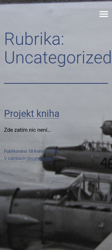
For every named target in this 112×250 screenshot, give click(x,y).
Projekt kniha (31, 113)
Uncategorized (40, 158)
